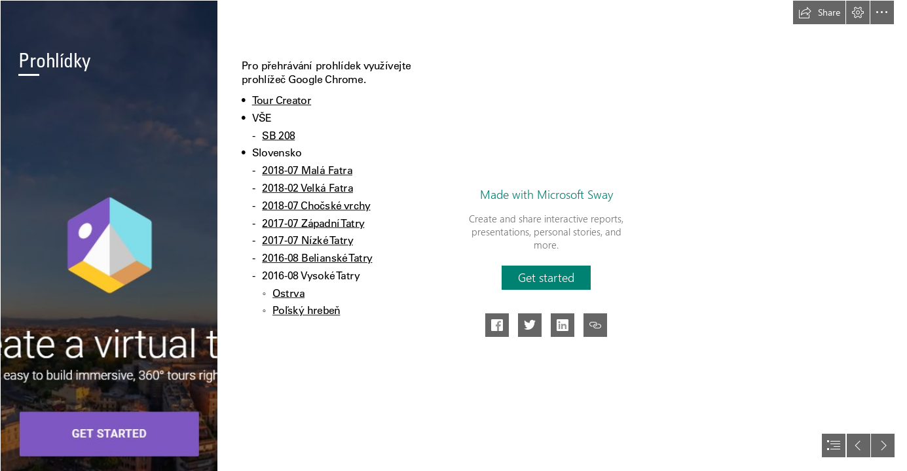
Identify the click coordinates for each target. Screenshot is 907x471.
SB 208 (279, 135)
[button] (819, 12)
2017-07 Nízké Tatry (308, 240)
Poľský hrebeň (306, 310)
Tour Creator (281, 100)
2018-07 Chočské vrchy (317, 206)
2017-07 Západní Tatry (314, 223)
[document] (453, 235)
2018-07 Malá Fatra (308, 170)
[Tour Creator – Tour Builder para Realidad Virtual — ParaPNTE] (108, 235)
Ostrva (288, 293)
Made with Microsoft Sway (546, 194)
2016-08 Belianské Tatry (318, 258)
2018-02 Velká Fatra (308, 188)
